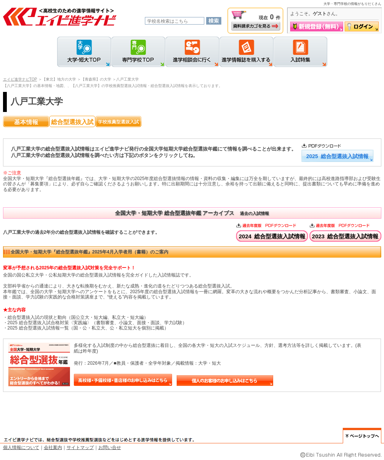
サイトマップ (80, 447)
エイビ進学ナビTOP (20, 79)
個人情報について (21, 447)
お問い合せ (109, 447)
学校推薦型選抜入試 (118, 121)
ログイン (362, 26)
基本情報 (26, 122)
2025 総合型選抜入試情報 (337, 156)
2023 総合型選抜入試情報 (345, 236)
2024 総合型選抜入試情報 (272, 236)
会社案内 (53, 447)
